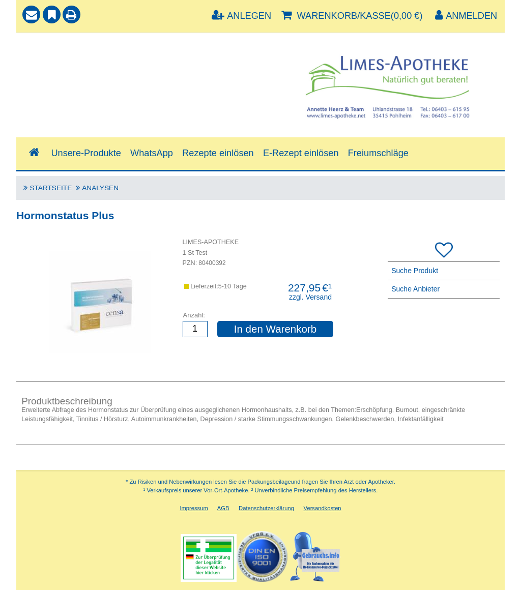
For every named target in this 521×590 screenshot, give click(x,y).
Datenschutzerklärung (266, 508)
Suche (36, 49)
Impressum (194, 508)
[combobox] (140, 73)
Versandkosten (322, 508)
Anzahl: (194, 315)
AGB (223, 508)
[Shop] (33, 153)
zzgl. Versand (310, 297)
